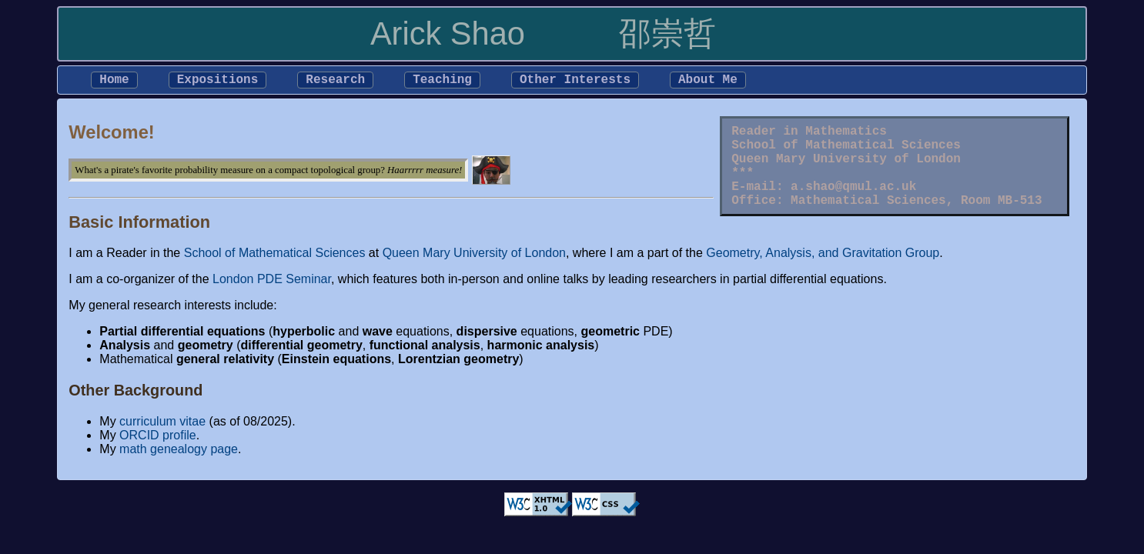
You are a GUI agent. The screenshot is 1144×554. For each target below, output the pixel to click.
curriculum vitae (162, 424)
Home (114, 81)
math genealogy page (178, 452)
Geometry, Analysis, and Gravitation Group (822, 255)
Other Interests (575, 81)
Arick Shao (447, 33)
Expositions (218, 81)
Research (335, 81)
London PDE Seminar (271, 282)
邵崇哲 (667, 33)
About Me (708, 81)
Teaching (442, 81)
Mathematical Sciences (868, 220)
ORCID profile (157, 438)
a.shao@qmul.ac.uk (853, 203)
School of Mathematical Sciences (846, 153)
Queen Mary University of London (846, 170)
